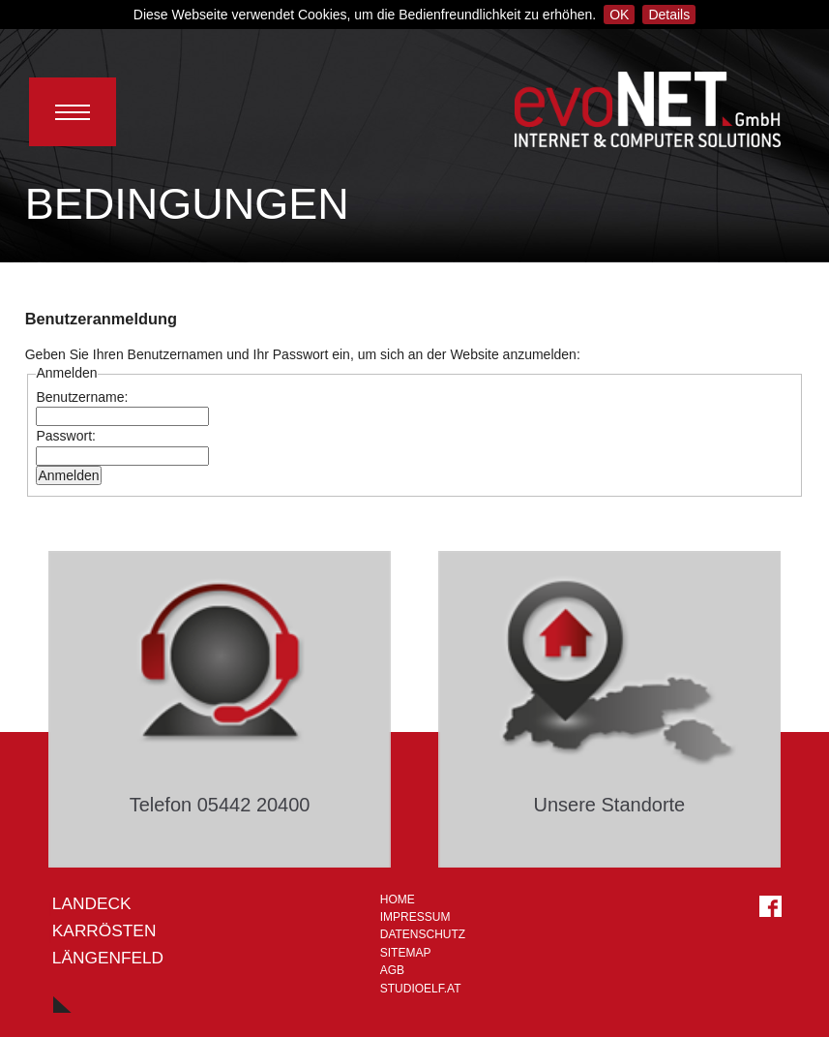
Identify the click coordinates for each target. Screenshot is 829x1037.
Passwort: (65, 435)
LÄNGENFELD (107, 957)
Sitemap (405, 953)
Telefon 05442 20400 (220, 804)
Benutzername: (82, 397)
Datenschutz (422, 934)
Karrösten (104, 930)
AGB (392, 970)
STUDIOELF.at (420, 988)
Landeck (92, 903)
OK (619, 14)
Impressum (415, 917)
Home (397, 899)
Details (669, 14)
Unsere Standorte (609, 804)
